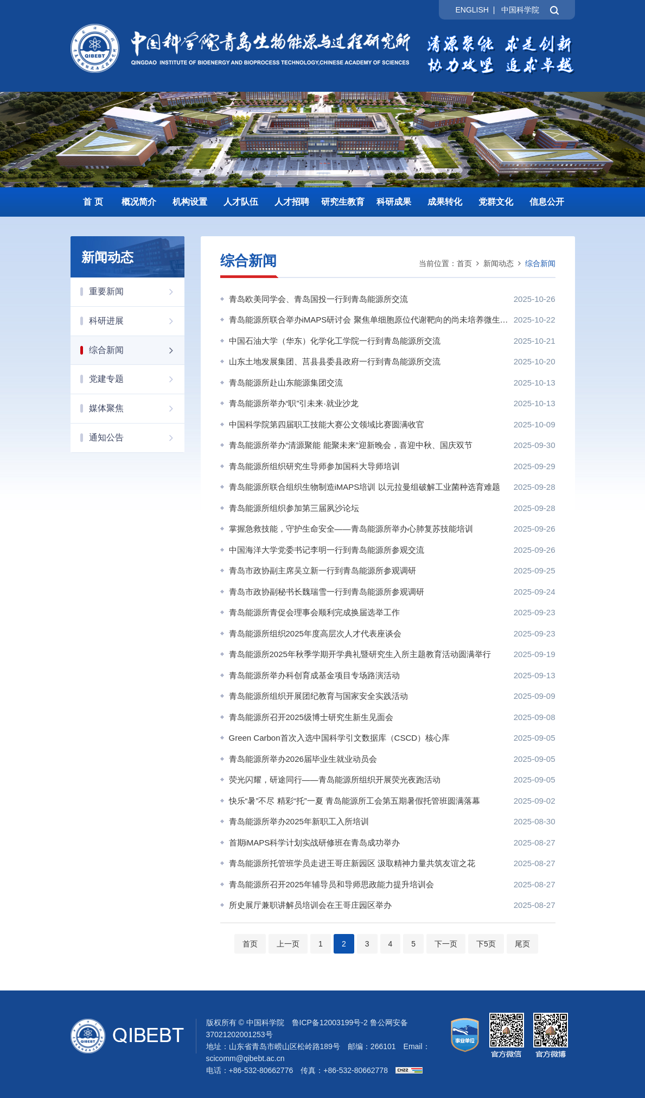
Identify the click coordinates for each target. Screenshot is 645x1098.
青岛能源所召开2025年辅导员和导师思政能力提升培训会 (331, 884)
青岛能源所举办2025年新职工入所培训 (299, 821)
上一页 (288, 943)
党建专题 (136, 379)
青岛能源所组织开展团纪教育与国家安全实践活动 (318, 696)
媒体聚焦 (136, 408)
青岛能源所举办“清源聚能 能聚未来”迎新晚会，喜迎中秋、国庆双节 (350, 445)
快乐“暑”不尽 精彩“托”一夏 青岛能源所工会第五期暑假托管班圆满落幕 (354, 800)
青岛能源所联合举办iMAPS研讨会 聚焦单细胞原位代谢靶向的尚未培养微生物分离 (368, 319)
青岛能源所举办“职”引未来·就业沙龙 (294, 403)
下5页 (486, 943)
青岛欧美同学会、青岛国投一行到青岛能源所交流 (318, 299)
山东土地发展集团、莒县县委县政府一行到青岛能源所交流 (334, 361)
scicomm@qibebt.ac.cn (245, 1058)
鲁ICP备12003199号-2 (330, 1022)
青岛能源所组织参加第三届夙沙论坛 (294, 508)
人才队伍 (240, 201)
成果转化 (444, 201)
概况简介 (139, 201)
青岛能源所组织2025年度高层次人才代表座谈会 (315, 633)
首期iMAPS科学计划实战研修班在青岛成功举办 (314, 842)
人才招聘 (291, 201)
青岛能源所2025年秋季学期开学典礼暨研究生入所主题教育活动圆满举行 (360, 654)
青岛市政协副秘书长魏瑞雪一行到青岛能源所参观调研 (326, 591)
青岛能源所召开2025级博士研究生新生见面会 (311, 717)
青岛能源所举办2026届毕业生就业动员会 (303, 758)
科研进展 (136, 321)
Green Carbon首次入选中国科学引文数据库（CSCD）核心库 (339, 737)
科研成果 (393, 201)
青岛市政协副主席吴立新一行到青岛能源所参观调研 (322, 570)
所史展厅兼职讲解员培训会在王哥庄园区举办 (310, 905)
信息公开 (546, 201)
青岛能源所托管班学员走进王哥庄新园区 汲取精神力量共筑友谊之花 (352, 863)
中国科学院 (520, 9)
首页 (464, 263)
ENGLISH (471, 9)
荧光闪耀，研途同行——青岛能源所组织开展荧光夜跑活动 (334, 779)
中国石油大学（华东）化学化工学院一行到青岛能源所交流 (334, 340)
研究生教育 (343, 201)
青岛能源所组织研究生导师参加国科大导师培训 (314, 466)
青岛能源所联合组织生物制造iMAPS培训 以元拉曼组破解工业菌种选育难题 (364, 486)
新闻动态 (498, 263)
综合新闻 (136, 350)
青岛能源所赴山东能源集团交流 (286, 382)
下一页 (446, 943)
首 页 (93, 201)
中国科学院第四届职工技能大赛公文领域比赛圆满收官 (326, 424)
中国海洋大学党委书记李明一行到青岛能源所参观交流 (326, 549)
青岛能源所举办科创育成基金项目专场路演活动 (314, 675)
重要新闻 (136, 291)
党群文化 (495, 201)
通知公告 (136, 438)
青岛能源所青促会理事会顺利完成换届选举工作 (314, 612)
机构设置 (190, 201)
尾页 (522, 943)
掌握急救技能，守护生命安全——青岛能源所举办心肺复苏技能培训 (351, 528)
